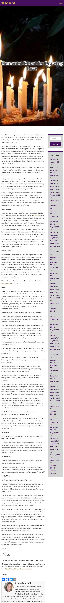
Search (55, 144)
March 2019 (54, 244)
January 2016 (54, 406)
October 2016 (54, 371)
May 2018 (53, 289)
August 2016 (54, 381)
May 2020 (53, 186)
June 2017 (53, 338)
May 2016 (53, 392)
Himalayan (36, 215)
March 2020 (54, 192)
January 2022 (54, 162)
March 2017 (54, 347)
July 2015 (53, 438)
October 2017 (54, 319)
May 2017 (53, 341)
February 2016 (55, 401)
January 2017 (54, 355)
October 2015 (54, 422)
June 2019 (53, 235)
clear (9, 179)
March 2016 (54, 398)
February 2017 (55, 349)
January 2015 (54, 460)
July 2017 (53, 335)
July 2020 (53, 181)
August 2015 (54, 433)
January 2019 (54, 252)
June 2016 (53, 389)
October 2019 (54, 216)
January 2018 (54, 303)
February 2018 (55, 298)
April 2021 (53, 167)
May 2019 (53, 238)
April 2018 (53, 292)
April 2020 (53, 189)
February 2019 (55, 246)
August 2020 (54, 175)
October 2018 (54, 268)
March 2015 (54, 449)
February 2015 (55, 455)
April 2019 (53, 241)
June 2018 (53, 286)
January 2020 (54, 200)
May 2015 (53, 444)
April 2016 (53, 395)
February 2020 (55, 195)
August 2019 (54, 227)
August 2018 (54, 278)
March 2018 (54, 295)
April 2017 (53, 344)
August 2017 (54, 330)
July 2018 (53, 284)
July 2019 (53, 232)
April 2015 (53, 447)
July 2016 (53, 387)
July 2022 (53, 159)
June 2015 (53, 441)
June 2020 (53, 183)
